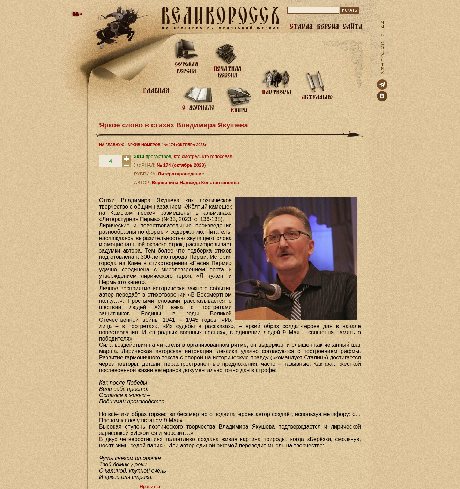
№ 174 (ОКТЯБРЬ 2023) (185, 145)
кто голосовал (217, 156)
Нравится (150, 486)
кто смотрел (187, 156)
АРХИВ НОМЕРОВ (144, 145)
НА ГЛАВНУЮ (111, 145)
